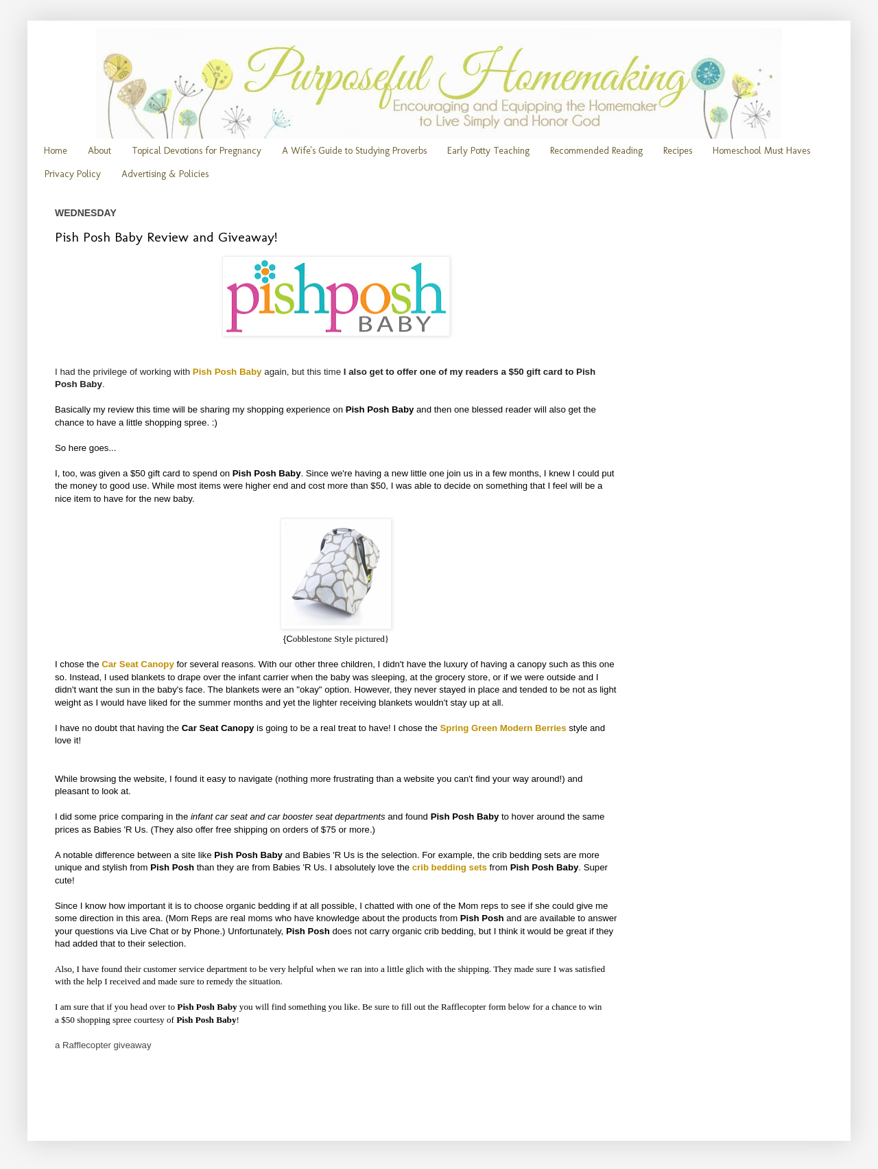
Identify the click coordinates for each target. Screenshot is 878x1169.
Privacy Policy (73, 174)
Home (55, 151)
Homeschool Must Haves (761, 151)
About (99, 151)
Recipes (677, 151)
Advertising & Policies (165, 174)
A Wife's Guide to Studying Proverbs (354, 151)
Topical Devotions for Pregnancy (196, 151)
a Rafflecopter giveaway (103, 1045)
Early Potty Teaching (488, 151)
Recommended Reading (596, 151)
